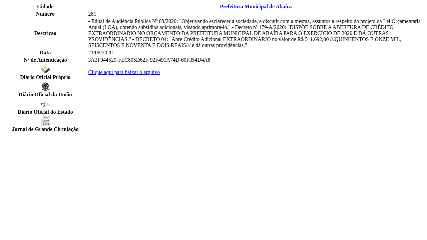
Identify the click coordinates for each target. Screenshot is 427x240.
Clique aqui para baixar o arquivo (124, 72)
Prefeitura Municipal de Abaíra (256, 6)
